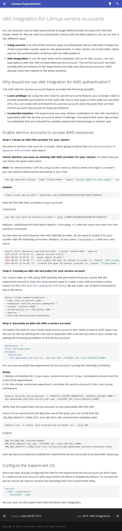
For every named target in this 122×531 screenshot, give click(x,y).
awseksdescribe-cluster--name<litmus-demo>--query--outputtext (62, 179)
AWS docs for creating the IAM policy (43, 285)
